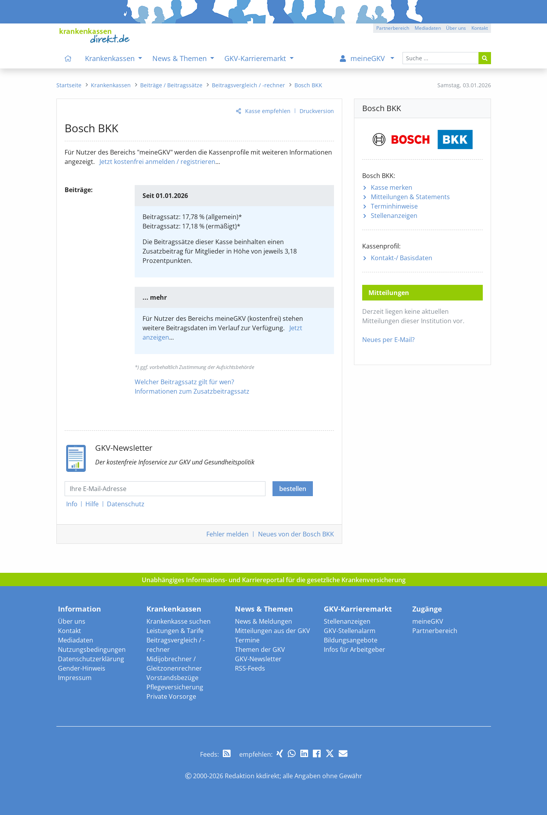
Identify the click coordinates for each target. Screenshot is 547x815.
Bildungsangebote (350, 640)
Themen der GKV (260, 649)
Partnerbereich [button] (392, 28)
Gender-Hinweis (81, 668)
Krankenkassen (173, 608)
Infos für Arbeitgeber (354, 649)
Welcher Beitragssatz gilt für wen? (184, 382)
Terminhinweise (394, 206)
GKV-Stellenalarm (349, 630)
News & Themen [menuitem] (180, 58)
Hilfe (92, 504)
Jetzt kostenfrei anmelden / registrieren (157, 161)
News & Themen (264, 608)
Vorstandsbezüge (172, 677)
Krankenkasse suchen (178, 621)
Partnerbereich (434, 630)
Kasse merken (391, 187)
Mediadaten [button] (428, 28)
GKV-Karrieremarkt (358, 608)
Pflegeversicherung (174, 687)
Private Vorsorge (171, 696)
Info (72, 504)
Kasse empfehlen (268, 111)
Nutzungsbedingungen (92, 649)
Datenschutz (125, 504)
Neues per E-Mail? (388, 339)
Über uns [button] (456, 28)
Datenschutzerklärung (91, 659)
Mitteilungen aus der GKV (272, 630)
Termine (247, 640)
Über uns (71, 621)
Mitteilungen (410, 197)
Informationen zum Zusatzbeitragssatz (192, 391)
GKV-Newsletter (258, 659)
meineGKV (427, 621)
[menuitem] (68, 58)
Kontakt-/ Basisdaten (401, 258)
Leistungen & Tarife (175, 630)
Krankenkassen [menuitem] (111, 58)
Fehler (227, 534)
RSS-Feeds (250, 668)
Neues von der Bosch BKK (296, 534)
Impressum (75, 677)
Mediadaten (75, 640)
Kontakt (69, 630)
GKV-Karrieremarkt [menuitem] (256, 58)
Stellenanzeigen (394, 215)
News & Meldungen (263, 621)
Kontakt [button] (479, 28)
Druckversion (317, 111)
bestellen (292, 488)
